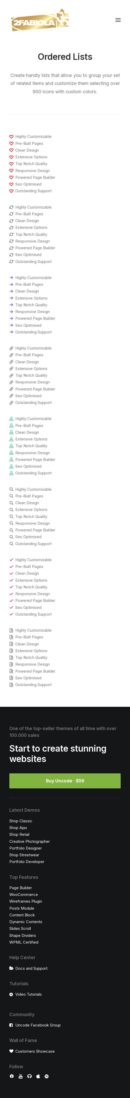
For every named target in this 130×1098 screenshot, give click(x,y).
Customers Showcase (35, 1051)
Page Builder (20, 887)
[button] (118, 20)
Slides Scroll (20, 928)
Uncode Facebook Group (38, 1025)
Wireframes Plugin (25, 901)
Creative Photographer (29, 841)
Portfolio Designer (25, 848)
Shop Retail (19, 834)
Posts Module (21, 908)
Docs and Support (31, 968)
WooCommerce (23, 894)
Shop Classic (20, 820)
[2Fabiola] (39, 20)
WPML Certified (23, 942)
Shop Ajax (18, 827)
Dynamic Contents (25, 921)
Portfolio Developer (26, 861)
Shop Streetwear (24, 854)
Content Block (22, 914)
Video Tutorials (28, 994)
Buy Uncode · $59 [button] (65, 780)
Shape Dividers (22, 935)
